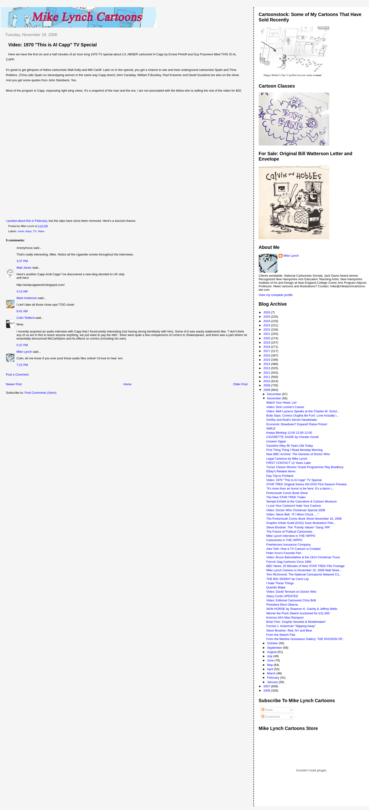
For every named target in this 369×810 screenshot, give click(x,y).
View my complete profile (276, 295)
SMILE (271, 428)
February (273, 677)
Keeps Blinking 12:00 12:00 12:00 (289, 432)
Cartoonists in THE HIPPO (284, 540)
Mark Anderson (26, 298)
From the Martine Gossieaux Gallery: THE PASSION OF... (305, 639)
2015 (267, 359)
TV (34, 231)
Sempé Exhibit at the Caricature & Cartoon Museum (301, 501)
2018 (267, 346)
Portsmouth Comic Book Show (287, 493)
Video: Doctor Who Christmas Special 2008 (295, 510)
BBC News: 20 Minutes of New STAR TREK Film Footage (305, 566)
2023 (267, 325)
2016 (267, 355)
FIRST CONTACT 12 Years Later (288, 463)
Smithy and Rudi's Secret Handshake (291, 419)
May (270, 665)
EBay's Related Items (281, 471)
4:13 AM (22, 291)
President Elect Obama (282, 604)
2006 (267, 690)
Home (127, 384)
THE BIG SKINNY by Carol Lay (287, 579)
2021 (267, 334)
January (273, 682)
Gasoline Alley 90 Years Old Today (289, 445)
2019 (267, 342)
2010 (267, 381)
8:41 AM (22, 311)
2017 (267, 351)
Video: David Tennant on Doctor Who (291, 591)
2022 (267, 329)
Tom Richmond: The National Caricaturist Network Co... (303, 574)
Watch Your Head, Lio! (281, 402)
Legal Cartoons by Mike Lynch (286, 458)
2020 (267, 338)
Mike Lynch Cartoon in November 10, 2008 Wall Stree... (304, 570)
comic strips (25, 231)
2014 (267, 364)
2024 (267, 321)
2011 (267, 377)
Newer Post (14, 384)
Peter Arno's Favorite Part (283, 553)
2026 (267, 312)
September (275, 647)
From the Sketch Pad (280, 634)
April (270, 669)
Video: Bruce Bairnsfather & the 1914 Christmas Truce (303, 557)
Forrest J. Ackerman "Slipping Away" (291, 626)
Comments (270, 716)
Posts (267, 710)
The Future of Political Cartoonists (289, 531)
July (270, 656)
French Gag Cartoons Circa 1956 (288, 561)
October (273, 643)
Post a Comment (17, 374)
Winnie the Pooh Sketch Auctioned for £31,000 (298, 613)
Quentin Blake (276, 587)
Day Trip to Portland (279, 476)
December (274, 394)
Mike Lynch (24, 351)
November (274, 398)
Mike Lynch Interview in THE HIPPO (290, 536)
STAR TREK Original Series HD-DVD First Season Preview (306, 484)
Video (41, 231)
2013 (267, 368)
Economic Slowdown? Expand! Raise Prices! (296, 424)
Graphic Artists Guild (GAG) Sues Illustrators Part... (301, 523)
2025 (267, 316)
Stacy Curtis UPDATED (282, 596)
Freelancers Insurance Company (288, 544)
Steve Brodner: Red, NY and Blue (289, 630)
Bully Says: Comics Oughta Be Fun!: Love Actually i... (302, 415)
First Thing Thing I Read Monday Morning (294, 450)
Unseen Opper (276, 441)
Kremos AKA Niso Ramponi (285, 617)
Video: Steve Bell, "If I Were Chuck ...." (292, 514)
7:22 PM (22, 365)
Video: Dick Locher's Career (285, 407)
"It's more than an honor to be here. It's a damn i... (300, 488)
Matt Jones (24, 267)
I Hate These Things (280, 583)
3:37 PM (22, 261)
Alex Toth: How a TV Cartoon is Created (293, 549)
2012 (267, 372)
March (272, 673)
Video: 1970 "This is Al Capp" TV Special (52, 44)
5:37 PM (22, 345)
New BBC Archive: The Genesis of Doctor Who (298, 454)
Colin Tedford (25, 318)
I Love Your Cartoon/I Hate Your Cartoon (293, 505)
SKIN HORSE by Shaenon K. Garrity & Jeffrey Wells (301, 609)
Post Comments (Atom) (40, 392)
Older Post (240, 384)
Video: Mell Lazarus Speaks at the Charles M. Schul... (302, 411)
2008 (267, 390)
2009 (267, 385)
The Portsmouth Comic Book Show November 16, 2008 (304, 518)
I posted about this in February (26, 221)
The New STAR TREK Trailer (286, 497)
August (272, 652)
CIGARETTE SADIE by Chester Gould (292, 437)
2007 (267, 686)
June (271, 660)
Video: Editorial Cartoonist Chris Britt (291, 600)
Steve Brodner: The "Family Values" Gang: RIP (298, 527)
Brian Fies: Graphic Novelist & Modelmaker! (296, 622)
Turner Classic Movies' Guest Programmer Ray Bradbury (305, 467)
